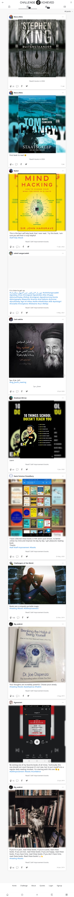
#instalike (14, 303)
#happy (50, 295)
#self (12, 547)
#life (51, 301)
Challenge (24, 886)
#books (33, 547)
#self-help (14, 238)
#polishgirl (57, 301)
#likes (30, 301)
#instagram (35, 297)
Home (14, 886)
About (33, 886)
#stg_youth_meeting (18, 382)
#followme (33, 303)
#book (20, 238)
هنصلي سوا (37, 386)
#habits (38, 687)
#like (44, 295)
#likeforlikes (43, 301)
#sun (40, 303)
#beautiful (26, 299)
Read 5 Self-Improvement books (37, 242)
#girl (23, 301)
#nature (34, 299)
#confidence (36, 771)
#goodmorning (46, 297)
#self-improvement (22, 547)
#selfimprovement (31, 608)
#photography (16, 299)
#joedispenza (29, 687)
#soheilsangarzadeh (51, 293)
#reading (13, 608)
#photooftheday (16, 297)
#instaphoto (23, 303)
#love (20, 295)
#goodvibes (37, 295)
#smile (55, 297)
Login (51, 886)
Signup (59, 886)
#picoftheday (15, 301)
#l (26, 301)
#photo (45, 299)
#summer (53, 299)
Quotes (42, 886)
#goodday (14, 295)
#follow (26, 297)
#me (40, 299)
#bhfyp (45, 303)
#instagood (28, 295)
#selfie (35, 301)
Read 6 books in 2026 (37, 81)
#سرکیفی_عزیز (30, 293)
